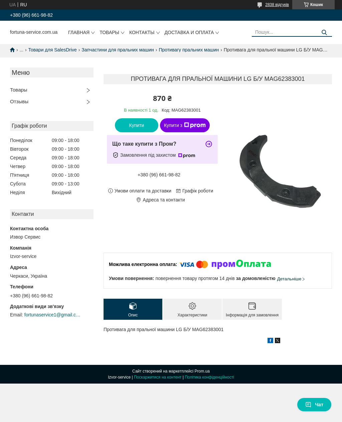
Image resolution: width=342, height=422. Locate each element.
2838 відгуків (277, 4)
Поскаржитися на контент (157, 377)
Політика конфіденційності (209, 377)
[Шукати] (324, 32)
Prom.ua (202, 371)
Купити (136, 125)
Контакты (142, 32)
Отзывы (19, 101)
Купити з (185, 125)
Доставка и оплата (189, 32)
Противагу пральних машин (189, 49)
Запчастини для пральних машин (117, 49)
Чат (314, 405)
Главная (79, 32)
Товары (109, 32)
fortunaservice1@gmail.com (52, 314)
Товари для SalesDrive (52, 49)
